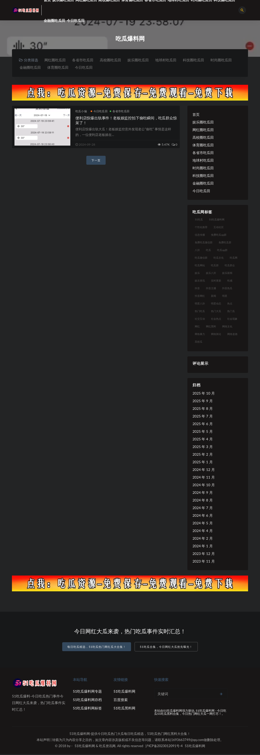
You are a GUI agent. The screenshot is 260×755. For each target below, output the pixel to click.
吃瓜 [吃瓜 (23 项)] (208, 251)
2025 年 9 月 (202, 402)
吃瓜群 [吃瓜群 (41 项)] (215, 266)
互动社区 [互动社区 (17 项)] (219, 228)
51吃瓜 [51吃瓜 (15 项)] (199, 220)
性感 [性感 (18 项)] (229, 281)
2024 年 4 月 (202, 531)
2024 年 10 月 (203, 486)
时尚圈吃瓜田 (30, 68)
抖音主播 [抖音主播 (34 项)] (211, 289)
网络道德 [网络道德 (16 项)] (232, 335)
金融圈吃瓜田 (54, 20)
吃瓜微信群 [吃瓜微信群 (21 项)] (201, 258)
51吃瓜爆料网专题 (87, 692)
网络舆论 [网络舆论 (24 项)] (216, 335)
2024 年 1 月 (202, 547)
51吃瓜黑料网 (124, 709)
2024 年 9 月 (202, 493)
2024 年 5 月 (202, 524)
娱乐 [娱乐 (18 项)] (197, 273)
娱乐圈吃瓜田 (144, 60)
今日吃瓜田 (76, 20)
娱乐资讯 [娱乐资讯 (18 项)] (200, 281)
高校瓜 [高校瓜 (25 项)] (198, 342)
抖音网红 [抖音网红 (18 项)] (200, 296)
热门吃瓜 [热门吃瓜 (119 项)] (200, 312)
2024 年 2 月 (202, 539)
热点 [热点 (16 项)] (229, 304)
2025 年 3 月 (202, 447)
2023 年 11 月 (203, 562)
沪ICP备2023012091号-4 (164, 747)
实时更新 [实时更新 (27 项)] (216, 281)
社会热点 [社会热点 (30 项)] (216, 319)
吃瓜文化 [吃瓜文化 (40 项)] (219, 258)
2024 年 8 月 (202, 501)
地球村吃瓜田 (173, 60)
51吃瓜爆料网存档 (87, 700)
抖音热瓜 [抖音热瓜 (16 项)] (227, 289)
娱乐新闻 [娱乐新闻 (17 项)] (227, 273)
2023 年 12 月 (203, 554)
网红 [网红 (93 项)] (197, 327)
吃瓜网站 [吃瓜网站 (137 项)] (200, 266)
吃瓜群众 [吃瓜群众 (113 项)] (230, 266)
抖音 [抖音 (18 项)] (197, 289)
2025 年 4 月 (202, 440)
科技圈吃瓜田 (203, 60)
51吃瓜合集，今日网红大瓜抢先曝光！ (166, 648)
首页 (196, 115)
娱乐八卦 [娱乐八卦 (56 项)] (211, 273)
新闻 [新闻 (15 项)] (213, 296)
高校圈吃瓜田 (114, 60)
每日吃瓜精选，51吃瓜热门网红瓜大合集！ (96, 648)
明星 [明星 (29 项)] (224, 296)
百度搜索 (120, 700)
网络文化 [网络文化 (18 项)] (227, 327)
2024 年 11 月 (203, 478)
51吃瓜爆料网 (124, 692)
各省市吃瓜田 (85, 60)
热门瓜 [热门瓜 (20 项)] (231, 312)
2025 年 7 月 (202, 417)
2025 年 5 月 (202, 432)
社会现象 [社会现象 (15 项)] (232, 319)
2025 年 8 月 (202, 409)
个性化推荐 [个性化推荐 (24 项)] (201, 228)
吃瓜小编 (81, 112)
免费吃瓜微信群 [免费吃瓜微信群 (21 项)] (204, 243)
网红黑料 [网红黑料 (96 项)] (211, 327)
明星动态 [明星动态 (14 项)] (216, 304)
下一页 (96, 161)
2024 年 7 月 (202, 509)
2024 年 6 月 (202, 516)
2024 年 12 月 (203, 470)
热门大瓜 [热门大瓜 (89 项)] (216, 312)
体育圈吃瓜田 (89, 68)
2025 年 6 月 (202, 425)
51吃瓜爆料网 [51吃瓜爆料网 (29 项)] (217, 220)
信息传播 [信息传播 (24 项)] (200, 235)
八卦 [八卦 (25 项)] (197, 251)
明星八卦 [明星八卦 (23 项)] (200, 304)
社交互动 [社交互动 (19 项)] (200, 319)
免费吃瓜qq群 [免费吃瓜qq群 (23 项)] (218, 235)
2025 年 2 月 (202, 455)
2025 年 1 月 (202, 463)
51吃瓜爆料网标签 (87, 709)
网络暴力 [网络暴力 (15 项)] (200, 335)
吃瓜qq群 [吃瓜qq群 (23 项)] (222, 251)
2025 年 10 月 (203, 394)
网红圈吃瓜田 (56, 60)
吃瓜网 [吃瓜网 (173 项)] (233, 258)
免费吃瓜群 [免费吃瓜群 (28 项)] (225, 243)
